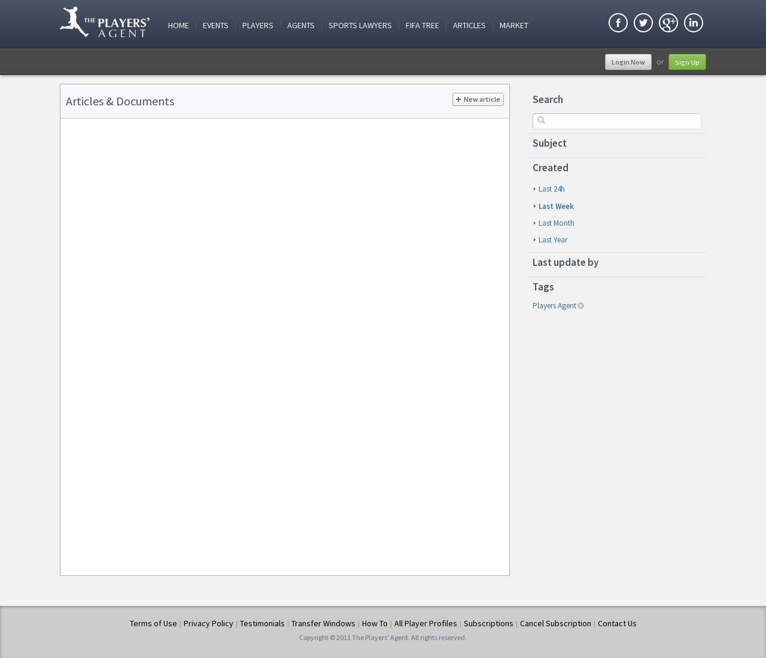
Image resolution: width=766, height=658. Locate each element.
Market (514, 25)
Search (548, 99)
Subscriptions (488, 623)
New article (478, 99)
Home (178, 25)
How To (375, 623)
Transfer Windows (323, 623)
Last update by (565, 262)
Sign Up (687, 61)
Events (216, 25)
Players (257, 25)
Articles (469, 25)
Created (551, 167)
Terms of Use (153, 623)
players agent (554, 306)
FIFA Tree (422, 25)
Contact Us (617, 623)
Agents (301, 25)
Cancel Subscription (555, 623)
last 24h (552, 189)
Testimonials (262, 623)
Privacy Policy (208, 623)
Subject (550, 143)
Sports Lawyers (360, 25)
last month (556, 223)
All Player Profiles (425, 623)
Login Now (628, 61)
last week (556, 206)
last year (553, 240)
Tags (543, 286)
